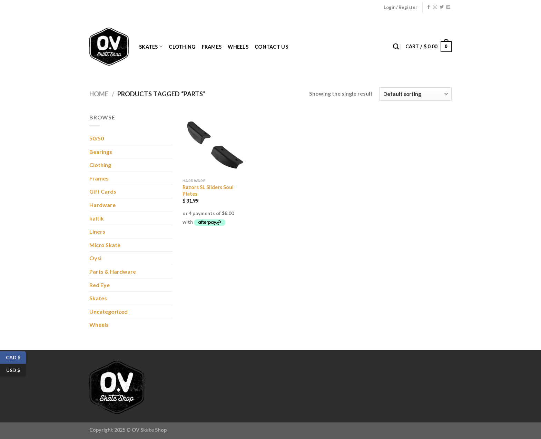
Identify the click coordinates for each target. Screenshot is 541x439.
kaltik (96, 218)
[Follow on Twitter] (442, 7)
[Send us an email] (448, 7)
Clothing (182, 47)
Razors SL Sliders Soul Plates (208, 190)
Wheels (238, 47)
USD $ (16, 370)
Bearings (100, 151)
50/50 (96, 138)
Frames (212, 47)
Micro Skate (104, 245)
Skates (151, 46)
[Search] (396, 47)
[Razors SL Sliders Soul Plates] (214, 144)
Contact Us (271, 47)
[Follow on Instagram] (435, 7)
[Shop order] (415, 94)
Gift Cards (102, 191)
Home (98, 94)
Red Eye (99, 285)
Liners (97, 231)
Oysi (95, 258)
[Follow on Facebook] (428, 7)
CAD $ (16, 357)
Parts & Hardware (112, 271)
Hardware (102, 205)
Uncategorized (108, 311)
